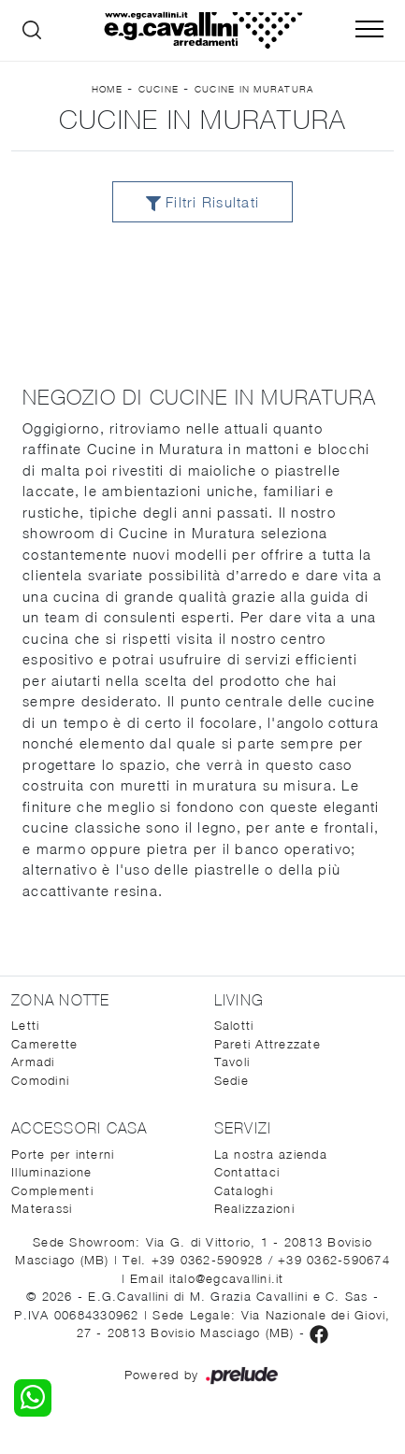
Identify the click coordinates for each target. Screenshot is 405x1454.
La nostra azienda (270, 1154)
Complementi (52, 1190)
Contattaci (247, 1171)
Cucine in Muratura (254, 88)
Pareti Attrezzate (267, 1043)
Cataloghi (243, 1190)
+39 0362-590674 (334, 1259)
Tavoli (232, 1061)
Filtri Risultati (202, 202)
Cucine (159, 88)
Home (107, 88)
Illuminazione (51, 1171)
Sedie (231, 1080)
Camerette (44, 1043)
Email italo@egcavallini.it (207, 1278)
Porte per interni (62, 1154)
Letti (25, 1025)
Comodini (40, 1080)
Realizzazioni (254, 1208)
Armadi (33, 1061)
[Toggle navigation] (369, 30)
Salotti (234, 1025)
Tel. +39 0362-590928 (195, 1259)
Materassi (41, 1208)
